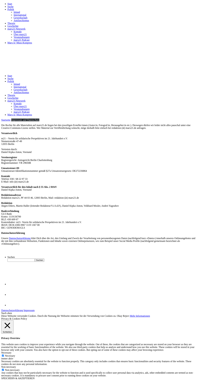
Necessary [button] (6, 352)
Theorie (11, 23)
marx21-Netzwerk (16, 28)
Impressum (29, 310)
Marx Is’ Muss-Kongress (19, 42)
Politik (10, 9)
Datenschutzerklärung (20, 238)
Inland (17, 12)
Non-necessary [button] (8, 367)
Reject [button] (126, 316)
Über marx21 (20, 34)
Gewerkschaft (20, 17)
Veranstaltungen (22, 37)
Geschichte (12, 26)
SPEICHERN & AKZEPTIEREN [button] (18, 378)
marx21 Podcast (22, 40)
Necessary (10, 355)
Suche (10, 6)
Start (9, 3)
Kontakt (18, 31)
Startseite (6, 120)
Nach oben (6, 313)
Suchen (11, 257)
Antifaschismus (21, 20)
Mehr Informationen (140, 316)
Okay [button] (119, 316)
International (20, 15)
